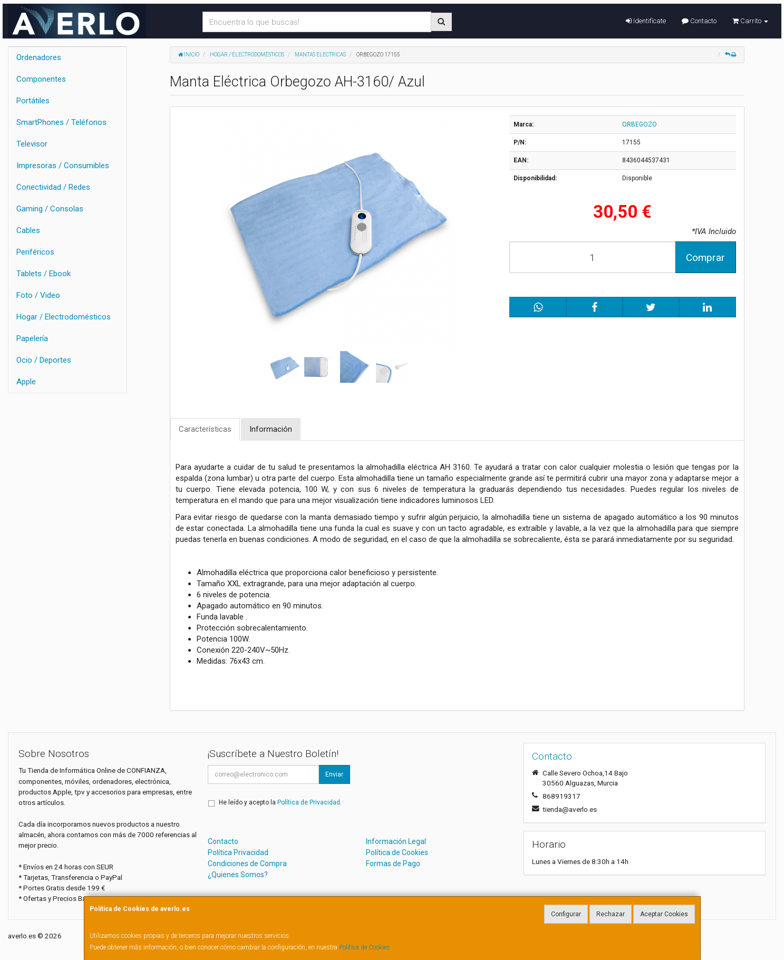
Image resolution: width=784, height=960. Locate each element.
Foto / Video (38, 295)
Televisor (31, 144)
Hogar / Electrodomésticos (63, 317)
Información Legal (396, 841)
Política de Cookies (364, 947)
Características (205, 429)
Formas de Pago (393, 863)
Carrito (750, 21)
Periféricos (35, 252)
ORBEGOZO (639, 124)
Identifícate (646, 21)
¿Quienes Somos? (238, 874)
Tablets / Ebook (43, 273)
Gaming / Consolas (49, 209)
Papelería (32, 338)
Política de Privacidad (308, 802)
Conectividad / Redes (53, 187)
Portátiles (33, 100)
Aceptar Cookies (664, 914)
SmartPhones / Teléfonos (61, 122)
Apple (26, 381)
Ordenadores (38, 57)
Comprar (705, 257)
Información (270, 429)
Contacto (699, 21)
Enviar (334, 774)
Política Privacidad (238, 852)
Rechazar (610, 914)
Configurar (566, 914)
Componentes (41, 79)
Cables (28, 230)
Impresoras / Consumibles (62, 165)
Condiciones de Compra (247, 863)
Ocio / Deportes (43, 360)
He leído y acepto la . (280, 802)
